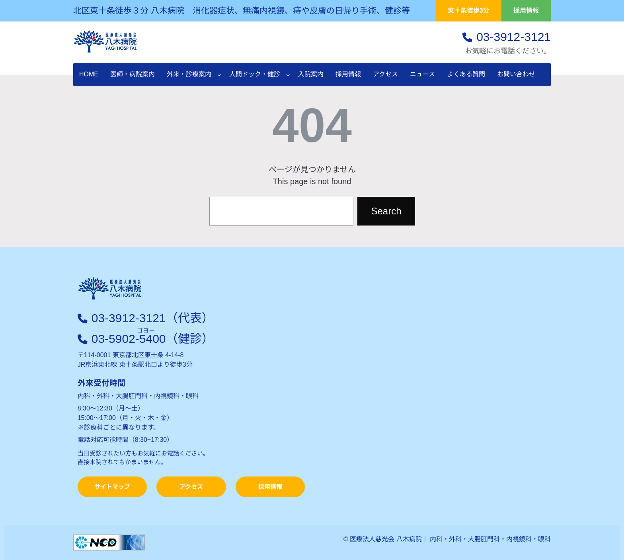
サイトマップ (112, 486)
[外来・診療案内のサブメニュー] (219, 75)
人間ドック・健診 (254, 74)
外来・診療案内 (189, 74)
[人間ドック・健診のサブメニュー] (288, 75)
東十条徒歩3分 (468, 10)
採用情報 (526, 10)
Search (386, 211)
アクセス (191, 486)
